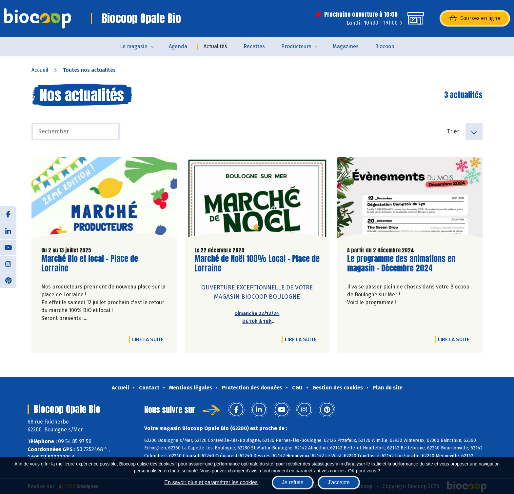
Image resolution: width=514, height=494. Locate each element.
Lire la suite (149, 339)
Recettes (254, 46)
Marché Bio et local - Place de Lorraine (89, 263)
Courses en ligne (474, 18)
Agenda (178, 46)
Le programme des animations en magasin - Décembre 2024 (401, 263)
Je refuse (293, 482)
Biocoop (384, 46)
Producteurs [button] (296, 46)
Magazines (346, 46)
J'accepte (339, 482)
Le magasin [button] (134, 46)
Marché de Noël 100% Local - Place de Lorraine (257, 263)
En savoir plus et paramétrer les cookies (211, 482)
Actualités (215, 46)
